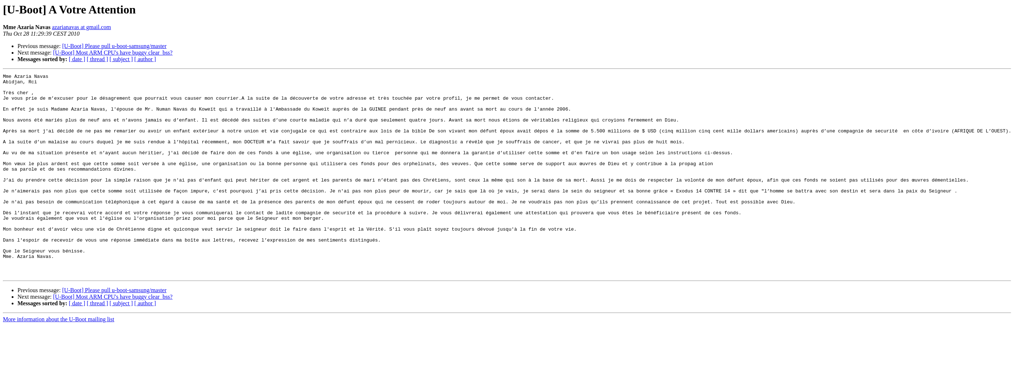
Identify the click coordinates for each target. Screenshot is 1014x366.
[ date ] (77, 59)
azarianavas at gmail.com (81, 27)
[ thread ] (97, 59)
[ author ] (145, 59)
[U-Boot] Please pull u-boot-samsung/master (114, 46)
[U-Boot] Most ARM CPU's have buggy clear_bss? (113, 52)
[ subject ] (121, 59)
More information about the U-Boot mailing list (58, 360)
